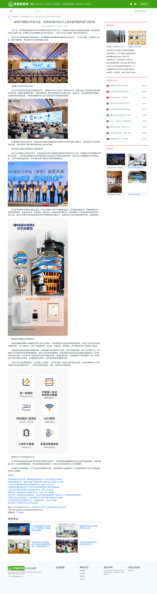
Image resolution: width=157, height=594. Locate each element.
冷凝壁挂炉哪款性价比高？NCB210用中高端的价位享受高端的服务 (34, 487)
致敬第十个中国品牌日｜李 (115, 46)
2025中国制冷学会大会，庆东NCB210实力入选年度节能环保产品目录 (39, 507)
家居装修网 (49, 26)
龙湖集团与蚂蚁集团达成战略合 (119, 109)
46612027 (131, 570)
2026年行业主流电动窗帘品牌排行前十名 (120, 66)
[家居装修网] (18, 4)
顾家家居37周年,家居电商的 (117, 85)
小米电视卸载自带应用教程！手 (119, 91)
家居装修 (39, 4)
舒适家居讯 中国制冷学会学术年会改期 (23, 503)
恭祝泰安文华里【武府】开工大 (119, 127)
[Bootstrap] (22, 568)
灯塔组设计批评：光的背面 (117, 97)
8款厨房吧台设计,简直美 (114, 194)
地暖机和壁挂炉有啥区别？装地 (119, 115)
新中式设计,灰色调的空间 (135, 167)
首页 (32, 4)
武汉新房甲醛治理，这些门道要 (119, 133)
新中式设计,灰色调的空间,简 (118, 103)
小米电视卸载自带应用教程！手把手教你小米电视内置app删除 (41, 528)
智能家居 (88, 4)
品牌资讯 (56, 4)
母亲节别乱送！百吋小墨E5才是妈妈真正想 (121, 53)
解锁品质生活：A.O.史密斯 (117, 139)
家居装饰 (79, 4)
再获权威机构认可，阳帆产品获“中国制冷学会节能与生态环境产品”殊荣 (35, 482)
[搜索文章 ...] (24, 11)
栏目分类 (140, 11)
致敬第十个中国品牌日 (134, 46)
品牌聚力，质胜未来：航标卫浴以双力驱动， (122, 72)
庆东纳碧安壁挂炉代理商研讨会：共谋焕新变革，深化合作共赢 (32, 500)
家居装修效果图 (68, 4)
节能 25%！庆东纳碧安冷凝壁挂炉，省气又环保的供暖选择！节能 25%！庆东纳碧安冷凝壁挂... (45, 495)
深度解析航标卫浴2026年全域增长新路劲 (120, 69)
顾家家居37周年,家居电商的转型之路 (88, 527)
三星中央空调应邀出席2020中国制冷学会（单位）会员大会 (31, 484)
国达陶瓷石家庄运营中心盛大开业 (118, 56)
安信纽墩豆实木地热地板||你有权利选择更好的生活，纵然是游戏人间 (41, 544)
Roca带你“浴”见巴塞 (134, 194)
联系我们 (144, 4)
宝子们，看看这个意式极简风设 (119, 121)
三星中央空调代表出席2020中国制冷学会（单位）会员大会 (31, 490)
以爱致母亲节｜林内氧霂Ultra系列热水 (120, 60)
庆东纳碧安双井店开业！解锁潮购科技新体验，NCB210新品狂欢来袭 (34, 479)
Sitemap (82, 579)
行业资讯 (47, 4)
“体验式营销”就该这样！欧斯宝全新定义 (88, 543)
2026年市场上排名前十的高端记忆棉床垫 (120, 50)
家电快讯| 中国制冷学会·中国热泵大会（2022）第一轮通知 (31, 492)
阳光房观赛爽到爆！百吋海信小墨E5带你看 (121, 63)
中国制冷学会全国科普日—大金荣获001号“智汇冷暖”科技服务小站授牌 (35, 497)
